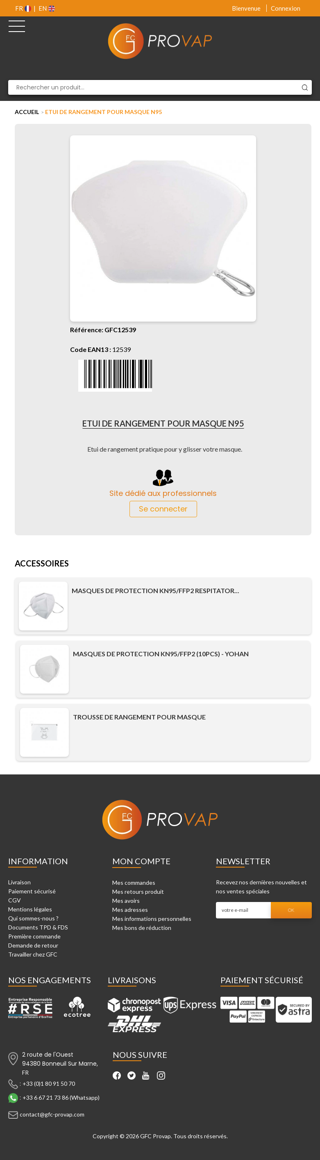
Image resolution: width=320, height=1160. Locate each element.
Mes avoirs (126, 900)
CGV (14, 900)
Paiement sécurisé (32, 891)
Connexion (285, 8)
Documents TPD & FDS (38, 927)
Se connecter (163, 509)
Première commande (34, 936)
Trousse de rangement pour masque (139, 717)
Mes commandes (133, 882)
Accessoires (42, 563)
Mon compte (141, 861)
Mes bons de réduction (141, 927)
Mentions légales (30, 909)
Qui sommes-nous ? (33, 918)
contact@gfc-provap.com (52, 1114)
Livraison (19, 882)
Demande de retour (33, 945)
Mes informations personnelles (151, 918)
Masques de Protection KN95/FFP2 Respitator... (155, 590)
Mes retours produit (138, 891)
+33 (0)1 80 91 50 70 (49, 1083)
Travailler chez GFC (32, 954)
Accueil (27, 111)
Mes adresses (130, 909)
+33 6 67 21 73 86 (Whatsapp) (61, 1097)
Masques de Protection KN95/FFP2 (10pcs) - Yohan (161, 654)
